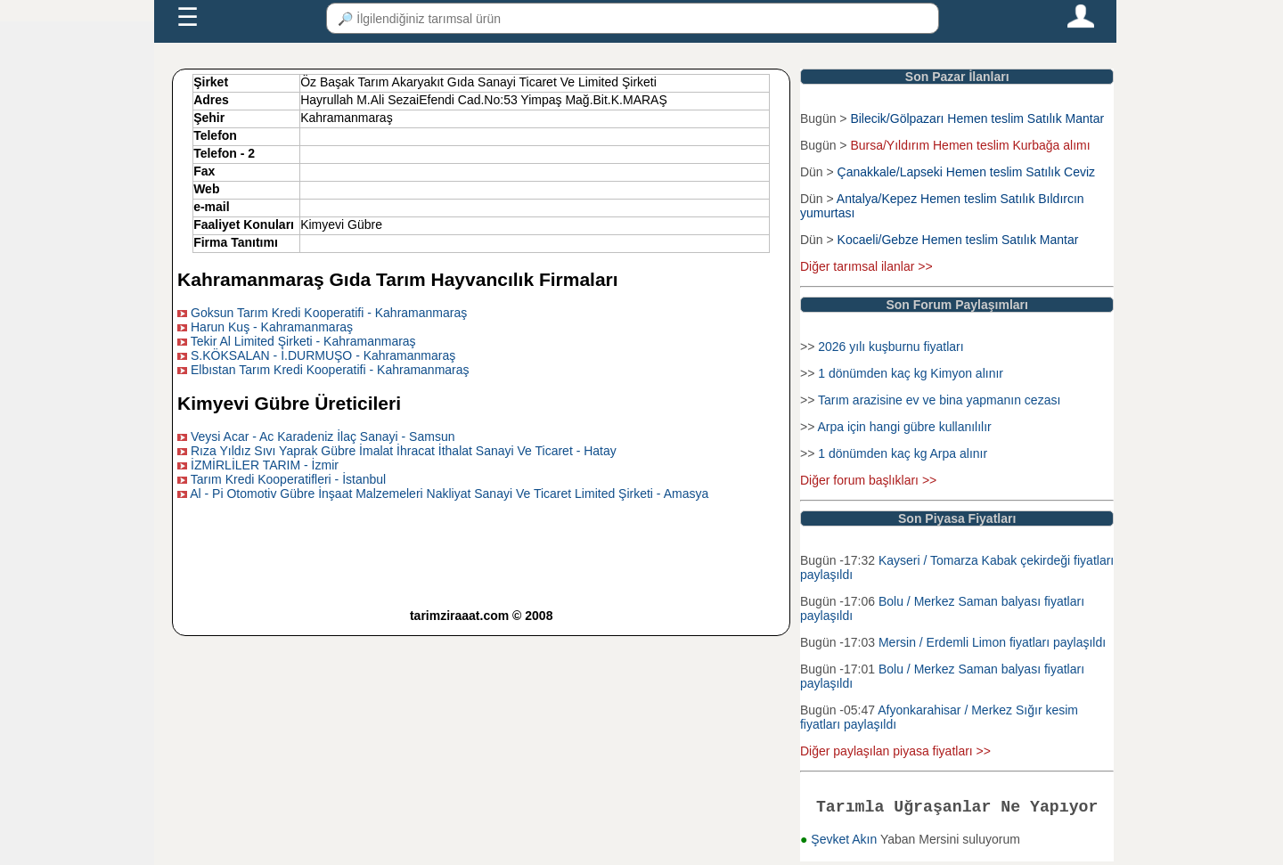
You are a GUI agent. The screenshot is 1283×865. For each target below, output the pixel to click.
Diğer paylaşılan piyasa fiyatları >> (895, 751)
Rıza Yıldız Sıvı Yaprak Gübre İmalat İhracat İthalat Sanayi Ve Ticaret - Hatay (404, 451)
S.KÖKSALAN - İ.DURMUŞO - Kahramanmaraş (323, 355)
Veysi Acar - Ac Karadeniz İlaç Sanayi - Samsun (322, 436)
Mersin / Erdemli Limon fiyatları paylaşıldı (992, 642)
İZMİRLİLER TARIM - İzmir (265, 465)
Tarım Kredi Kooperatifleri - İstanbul (288, 479)
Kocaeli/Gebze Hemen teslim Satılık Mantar (958, 240)
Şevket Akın (845, 843)
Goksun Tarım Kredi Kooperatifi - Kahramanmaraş (329, 313)
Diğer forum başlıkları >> (868, 480)
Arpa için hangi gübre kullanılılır (904, 427)
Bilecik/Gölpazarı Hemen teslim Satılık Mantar (977, 118)
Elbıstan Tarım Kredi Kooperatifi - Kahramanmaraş (330, 370)
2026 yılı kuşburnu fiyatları (890, 346)
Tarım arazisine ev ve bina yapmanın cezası (939, 400)
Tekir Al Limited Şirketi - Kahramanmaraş (303, 341)
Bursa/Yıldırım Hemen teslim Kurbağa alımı (970, 145)
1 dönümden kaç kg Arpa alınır (902, 453)
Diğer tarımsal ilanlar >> (866, 266)
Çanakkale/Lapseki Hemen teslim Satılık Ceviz (966, 172)
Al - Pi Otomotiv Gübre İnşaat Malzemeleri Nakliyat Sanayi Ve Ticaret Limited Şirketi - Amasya (449, 493)
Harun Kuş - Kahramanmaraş (272, 327)
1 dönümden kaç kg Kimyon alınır (910, 373)
